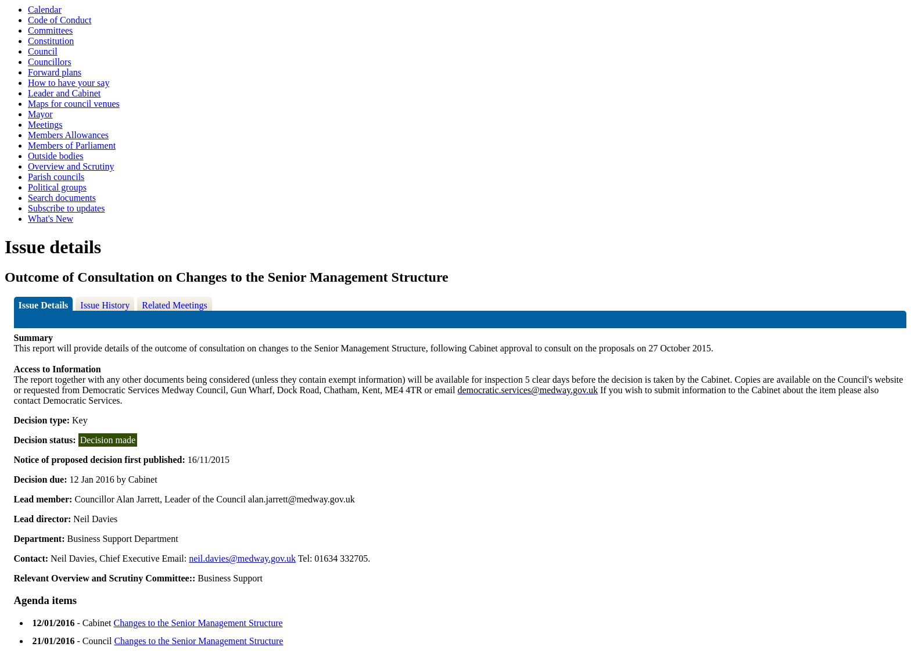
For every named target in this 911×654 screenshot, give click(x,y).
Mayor (40, 114)
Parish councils (56, 177)
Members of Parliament (72, 145)
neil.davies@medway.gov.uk (242, 558)
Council (43, 51)
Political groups (57, 187)
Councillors (49, 62)
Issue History (105, 305)
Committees (50, 30)
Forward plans (54, 72)
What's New (50, 219)
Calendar (45, 10)
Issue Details (44, 305)
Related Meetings (174, 305)
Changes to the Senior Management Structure (198, 623)
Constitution (51, 41)
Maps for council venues (74, 104)
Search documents (62, 198)
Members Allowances (68, 135)
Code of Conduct (59, 20)
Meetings (45, 125)
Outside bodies (56, 156)
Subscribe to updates (66, 208)
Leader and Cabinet (64, 93)
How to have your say (68, 83)
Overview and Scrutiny (71, 166)
